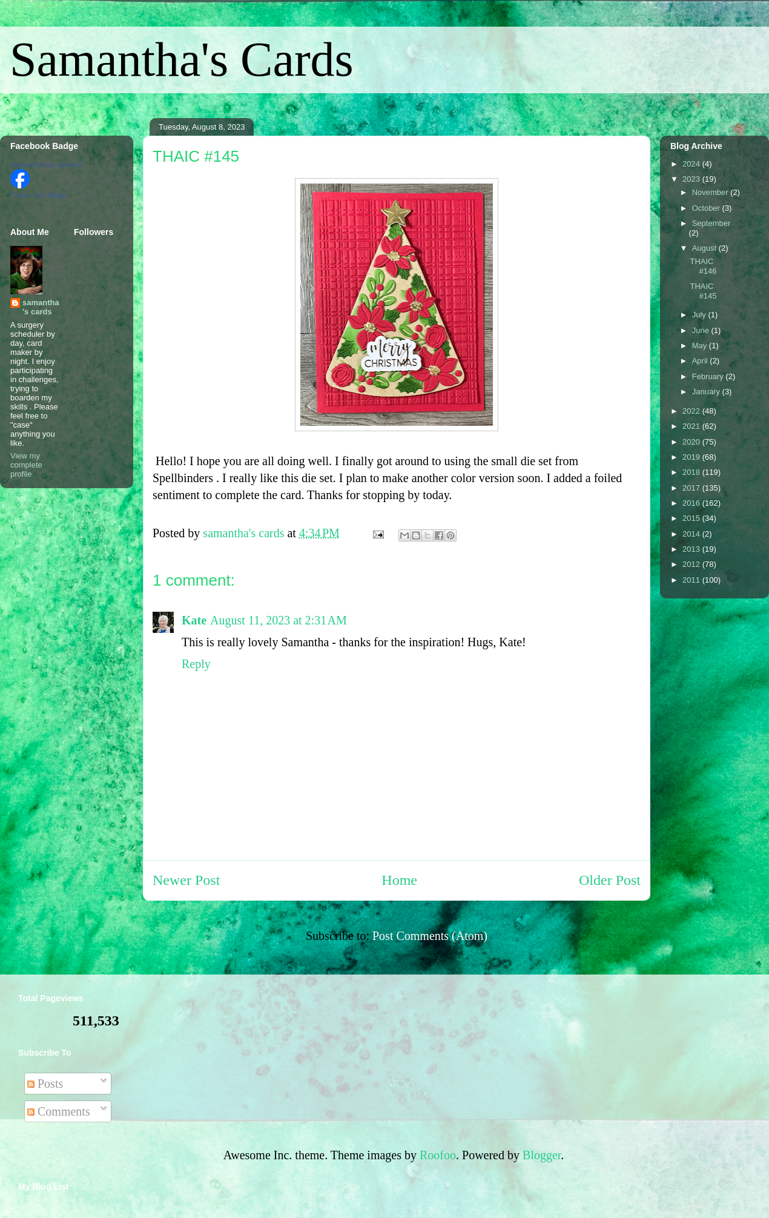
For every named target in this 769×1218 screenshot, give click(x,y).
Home (399, 880)
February (709, 376)
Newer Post (186, 880)
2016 (692, 503)
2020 (692, 441)
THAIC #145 (703, 291)
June (701, 330)
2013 (692, 549)
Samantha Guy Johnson (46, 164)
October (707, 208)
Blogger (542, 1155)
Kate (194, 620)
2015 (692, 518)
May (700, 345)
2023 (692, 179)
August (705, 248)
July (700, 314)
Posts (45, 1083)
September (711, 223)
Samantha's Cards (182, 59)
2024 (692, 163)
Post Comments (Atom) (429, 935)
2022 (692, 410)
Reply (196, 663)
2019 (692, 457)
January (707, 391)
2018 (692, 472)
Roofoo (438, 1155)
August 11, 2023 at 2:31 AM (278, 620)
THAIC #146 (703, 266)
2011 (692, 579)
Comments (58, 1111)
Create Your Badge (38, 195)
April (701, 360)
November (711, 192)
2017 (692, 487)
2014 (692, 533)
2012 (692, 564)
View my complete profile (26, 464)
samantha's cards (40, 307)
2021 (692, 426)
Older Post (610, 880)
